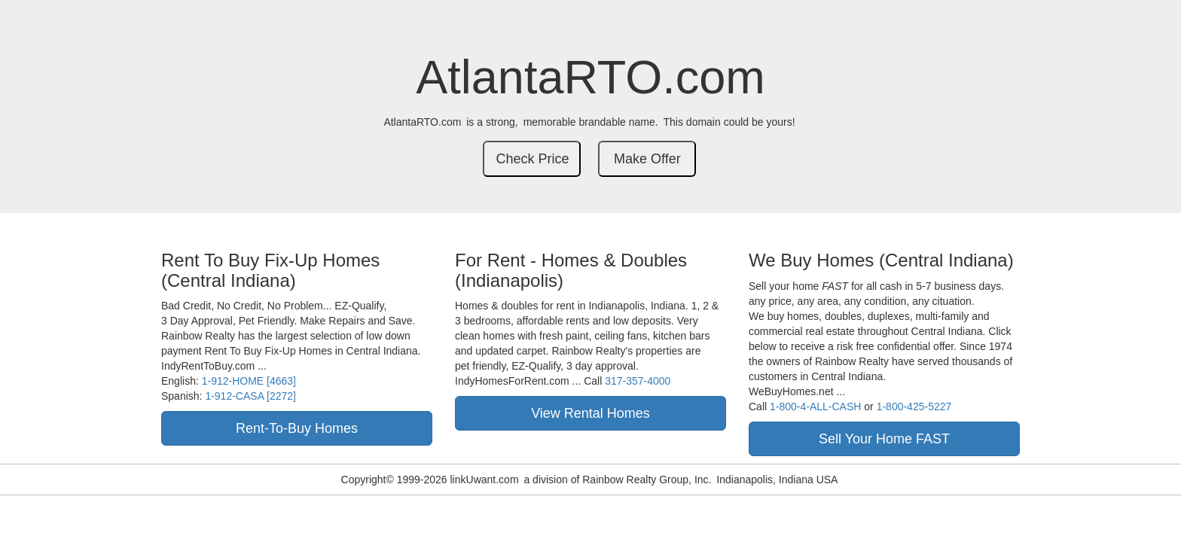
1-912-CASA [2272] (250, 396)
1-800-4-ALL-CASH (815, 406)
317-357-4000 (637, 381)
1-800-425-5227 (914, 406)
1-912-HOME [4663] (249, 381)
